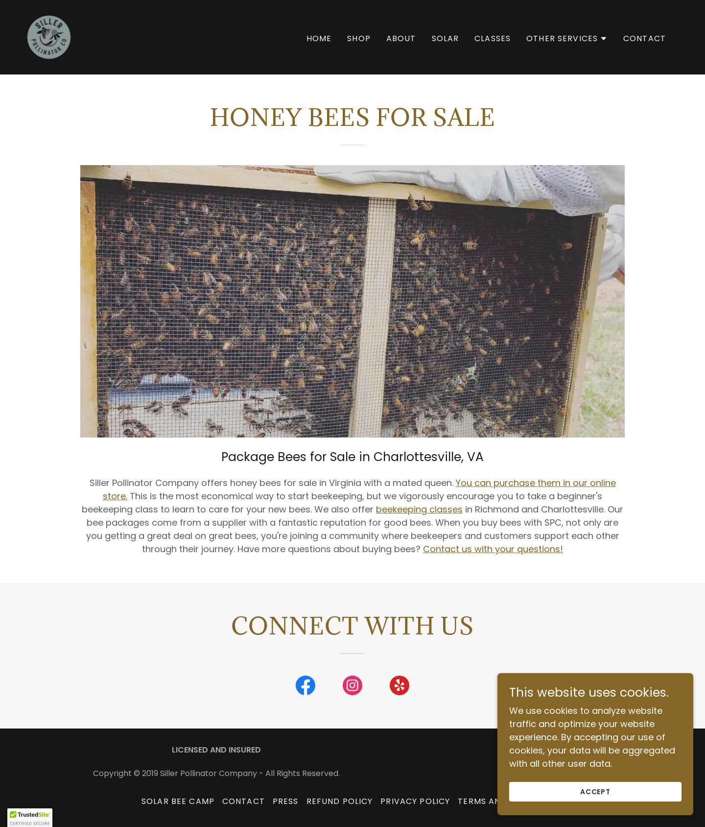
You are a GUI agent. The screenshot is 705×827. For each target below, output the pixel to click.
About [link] (401, 38)
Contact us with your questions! (493, 549)
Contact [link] (644, 38)
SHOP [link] (359, 38)
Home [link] (319, 38)
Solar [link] (445, 38)
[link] (49, 36)
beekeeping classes (419, 509)
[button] (567, 39)
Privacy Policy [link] (415, 801)
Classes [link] (492, 38)
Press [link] (286, 801)
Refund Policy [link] (339, 801)
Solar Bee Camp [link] (177, 801)
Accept (595, 792)
